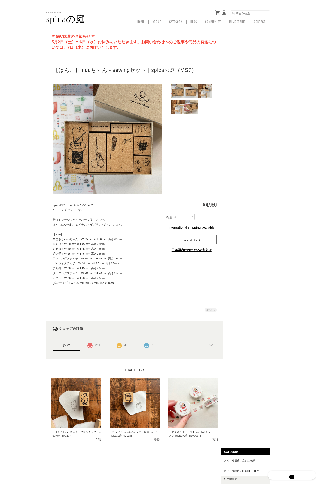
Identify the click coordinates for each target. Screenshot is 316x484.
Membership (237, 20)
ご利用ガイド (238, 329)
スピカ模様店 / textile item (247, 50)
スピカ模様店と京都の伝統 (246, 40)
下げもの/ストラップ (242, 228)
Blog (193, 20)
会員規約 (265, 461)
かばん (234, 156)
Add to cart (190, 238)
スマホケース (238, 218)
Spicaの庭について (175, 461)
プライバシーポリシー (204, 461)
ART (232, 306)
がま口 (237, 141)
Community (213, 20)
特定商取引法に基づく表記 (246, 339)
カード (237, 209)
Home (140, 20)
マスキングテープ (243, 195)
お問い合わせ (238, 350)
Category (175, 20)
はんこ (237, 202)
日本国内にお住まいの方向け (190, 248)
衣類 (235, 85)
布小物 (237, 147)
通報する (209, 308)
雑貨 (235, 72)
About (157, 20)
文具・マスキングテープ (247, 266)
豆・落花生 (239, 243)
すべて (66, 343)
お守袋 (237, 297)
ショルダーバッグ (243, 171)
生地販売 (238, 58)
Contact (260, 20)
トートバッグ (241, 164)
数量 (167, 216)
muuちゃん (240, 236)
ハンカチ (238, 113)
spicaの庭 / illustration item (248, 96)
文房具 (237, 106)
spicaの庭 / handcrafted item (248, 124)
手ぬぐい (238, 65)
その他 (237, 273)
